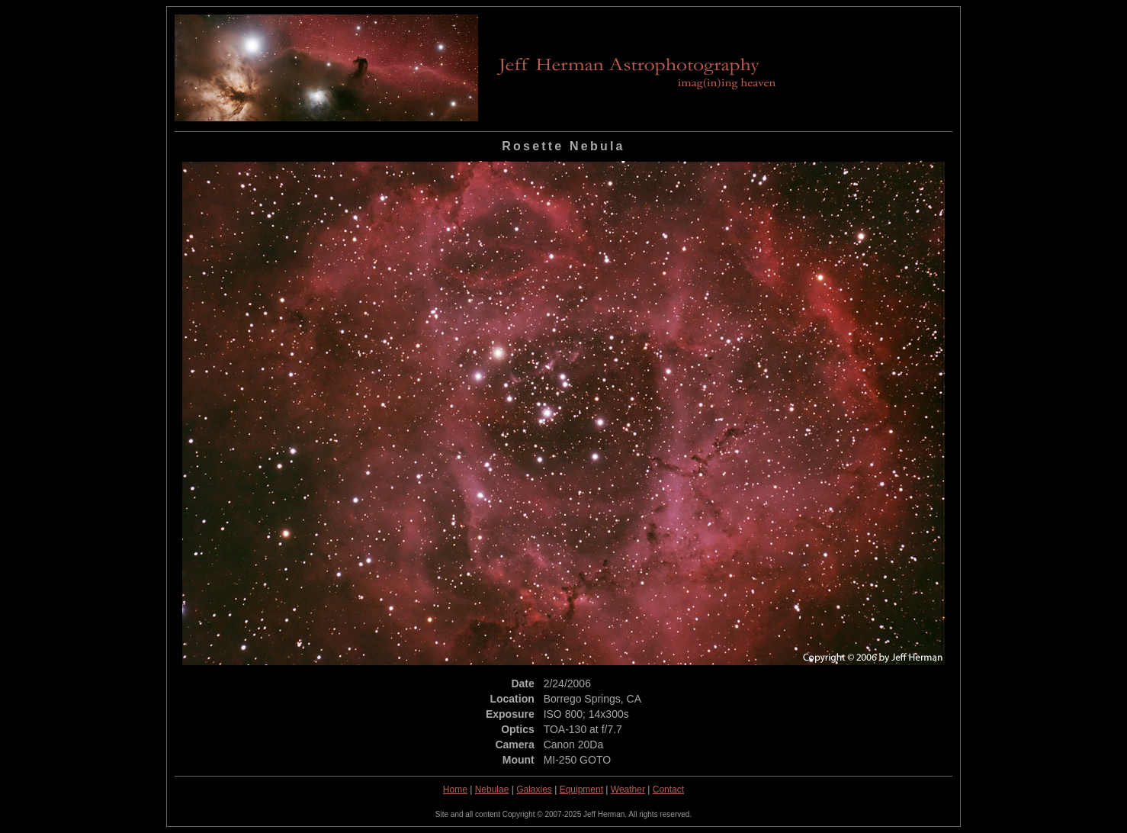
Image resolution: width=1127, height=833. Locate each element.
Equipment (581, 789)
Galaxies (534, 789)
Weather (628, 789)
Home (455, 789)
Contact (668, 789)
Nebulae (492, 789)
